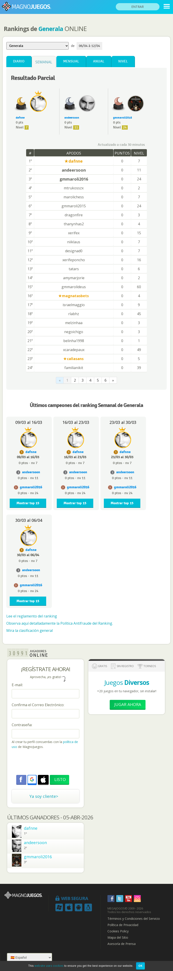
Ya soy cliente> (44, 796)
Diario (19, 61)
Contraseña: (22, 724)
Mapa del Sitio (117, 937)
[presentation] (46, 762)
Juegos (126, 682)
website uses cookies (48, 966)
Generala (50, 29)
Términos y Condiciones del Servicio (133, 918)
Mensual (71, 61)
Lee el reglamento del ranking (31, 616)
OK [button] (140, 966)
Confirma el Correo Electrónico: (38, 704)
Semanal (43, 62)
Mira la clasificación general (29, 630)
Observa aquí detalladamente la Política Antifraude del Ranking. (59, 623)
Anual (98, 61)
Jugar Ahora (127, 704)
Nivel (123, 61)
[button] (31, 779)
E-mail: (17, 684)
